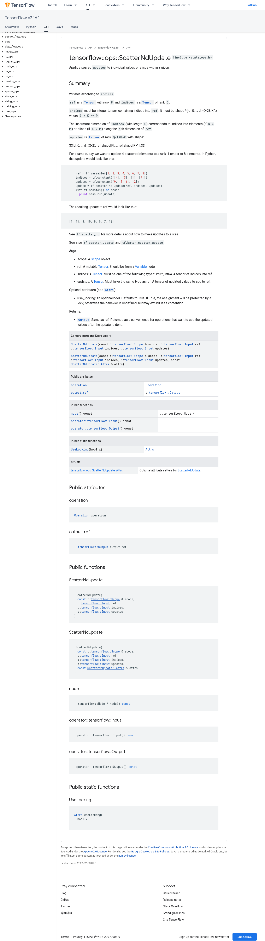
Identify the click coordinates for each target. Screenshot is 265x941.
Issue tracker (171, 893)
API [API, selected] (88, 5)
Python (31, 27)
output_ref (79, 392)
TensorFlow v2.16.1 (22, 18)
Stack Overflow (173, 906)
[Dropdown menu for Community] (154, 5)
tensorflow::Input (178, 344)
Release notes (172, 899)
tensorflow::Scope (128, 344)
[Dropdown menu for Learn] (77, 5)
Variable (141, 267)
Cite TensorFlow (173, 919)
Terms (65, 937)
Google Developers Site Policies (150, 851)
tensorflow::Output (164, 392)
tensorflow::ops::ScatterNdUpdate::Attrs (97, 470)
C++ (128, 47)
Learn (68, 5)
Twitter (65, 906)
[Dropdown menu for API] (95, 5)
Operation (153, 385)
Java (60, 27)
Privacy (78, 937)
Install (52, 5)
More (74, 27)
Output (83, 320)
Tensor (89, 102)
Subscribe (244, 937)
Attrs (109, 290)
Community (141, 5)
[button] (27, 31)
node (74, 413)
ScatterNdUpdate (84, 344)
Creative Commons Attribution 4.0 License (173, 847)
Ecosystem (111, 5)
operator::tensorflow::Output (95, 428)
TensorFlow (76, 47)
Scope (95, 259)
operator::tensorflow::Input (94, 421)
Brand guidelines (174, 913)
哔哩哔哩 (66, 913)
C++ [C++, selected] (46, 27)
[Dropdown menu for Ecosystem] (124, 5)
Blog (63, 893)
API (90, 47)
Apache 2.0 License (95, 851)
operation (79, 385)
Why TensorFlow (174, 5)
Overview (12, 27)
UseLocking (80, 449)
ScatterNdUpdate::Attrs (90, 364)
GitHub (252, 5)
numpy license (127, 855)
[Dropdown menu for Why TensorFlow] (190, 5)
